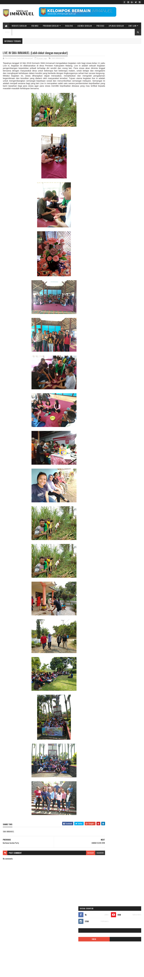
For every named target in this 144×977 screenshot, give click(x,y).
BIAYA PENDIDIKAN (124, 169)
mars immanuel (106, 208)
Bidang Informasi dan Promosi (46, 973)
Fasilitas (69, 25)
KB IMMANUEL (130, 198)
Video (103, 253)
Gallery (103, 184)
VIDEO (110, 83)
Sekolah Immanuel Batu (114, 143)
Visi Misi (34, 25)
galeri (132, 179)
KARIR (120, 198)
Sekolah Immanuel (17, 973)
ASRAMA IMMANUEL (107, 169)
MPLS (117, 208)
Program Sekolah (51, 25)
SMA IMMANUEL (58, 58)
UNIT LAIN (132, 25)
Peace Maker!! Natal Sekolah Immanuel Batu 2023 (118, 922)
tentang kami (119, 248)
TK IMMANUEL (131, 248)
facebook (90, 855)
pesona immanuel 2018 (109, 223)
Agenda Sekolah (84, 25)
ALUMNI (125, 159)
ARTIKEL (120, 164)
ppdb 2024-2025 (107, 228)
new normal (126, 208)
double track (125, 174)
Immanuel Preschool (129, 184)
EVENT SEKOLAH (106, 179)
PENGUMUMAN (129, 218)
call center (104, 174)
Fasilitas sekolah (120, 179)
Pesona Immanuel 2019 (129, 223)
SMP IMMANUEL (106, 248)
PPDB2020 (121, 228)
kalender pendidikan (108, 198)
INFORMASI (125, 189)
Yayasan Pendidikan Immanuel (111, 257)
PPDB (7, 32)
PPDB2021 (132, 228)
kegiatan (104, 203)
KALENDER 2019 (106, 193)
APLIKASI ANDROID (107, 164)
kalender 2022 (120, 193)
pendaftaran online (107, 213)
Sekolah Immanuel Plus (109, 243)
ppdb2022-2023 (107, 233)
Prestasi (100, 25)
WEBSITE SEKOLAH (19, 25)
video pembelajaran (115, 253)
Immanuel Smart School (109, 189)
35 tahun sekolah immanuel (110, 159)
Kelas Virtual (114, 203)
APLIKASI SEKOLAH (116, 25)
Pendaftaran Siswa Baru (125, 213)
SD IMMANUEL (116, 238)
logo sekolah (126, 203)
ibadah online (114, 184)
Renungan (104, 238)
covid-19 (115, 174)
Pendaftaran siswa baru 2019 (111, 218)
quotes (127, 233)
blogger (80, 855)
